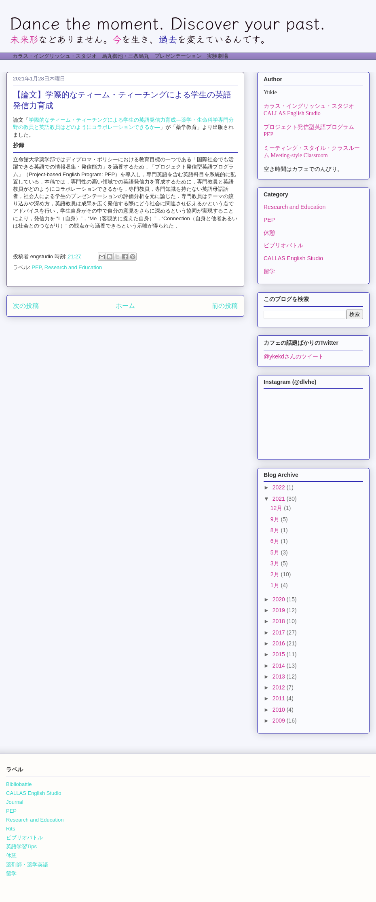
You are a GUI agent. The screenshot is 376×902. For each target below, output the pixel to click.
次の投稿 (26, 305)
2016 (279, 643)
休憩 (269, 233)
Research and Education (73, 267)
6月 (275, 541)
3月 (275, 563)
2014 (279, 665)
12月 (277, 508)
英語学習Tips (21, 846)
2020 (279, 599)
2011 (279, 698)
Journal (14, 802)
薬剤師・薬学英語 (27, 865)
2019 (279, 610)
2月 (275, 574)
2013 (279, 676)
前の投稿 (225, 305)
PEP (36, 267)
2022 (279, 487)
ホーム (125, 305)
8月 (275, 530)
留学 (269, 271)
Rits (10, 829)
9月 (275, 519)
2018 (279, 621)
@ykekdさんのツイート (294, 356)
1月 (275, 585)
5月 (275, 552)
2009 (279, 720)
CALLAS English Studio (293, 258)
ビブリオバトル (283, 245)
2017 (279, 632)
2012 (279, 687)
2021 (279, 498)
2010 (279, 709)
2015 (279, 654)
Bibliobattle (19, 784)
